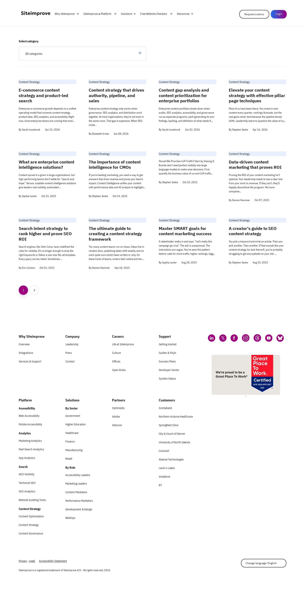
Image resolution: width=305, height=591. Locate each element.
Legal (32, 561)
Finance (70, 441)
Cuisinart (164, 451)
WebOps (70, 518)
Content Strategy (29, 525)
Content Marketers (76, 492)
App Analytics (27, 458)
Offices (116, 361)
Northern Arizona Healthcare (176, 416)
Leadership (71, 344)
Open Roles (119, 370)
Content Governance (31, 533)
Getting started (167, 344)
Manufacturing (73, 450)
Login (278, 14)
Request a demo (254, 14)
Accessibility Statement (53, 561)
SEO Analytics (27, 491)
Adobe (116, 416)
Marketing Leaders (76, 483)
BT (160, 485)
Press (68, 353)
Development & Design (78, 509)
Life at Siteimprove (123, 344)
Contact (70, 361)
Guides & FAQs (167, 353)
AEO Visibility (26, 474)
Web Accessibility (29, 416)
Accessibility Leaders (77, 475)
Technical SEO (27, 483)
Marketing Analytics (30, 441)
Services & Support (30, 361)
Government (72, 416)
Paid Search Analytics (31, 449)
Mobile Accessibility (30, 424)
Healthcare (71, 433)
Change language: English (261, 563)
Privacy (23, 561)
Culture (116, 353)
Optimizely (118, 408)
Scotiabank (165, 408)
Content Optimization (31, 516)
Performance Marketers (79, 501)
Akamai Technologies (171, 459)
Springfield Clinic (169, 425)
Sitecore (117, 425)
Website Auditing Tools (32, 500)
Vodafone (164, 476)
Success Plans (167, 361)
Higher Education (75, 424)
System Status (167, 378)
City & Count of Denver (172, 434)
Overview (24, 344)
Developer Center (169, 370)
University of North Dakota (174, 442)
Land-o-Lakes (167, 468)
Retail (68, 458)
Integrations (26, 353)
